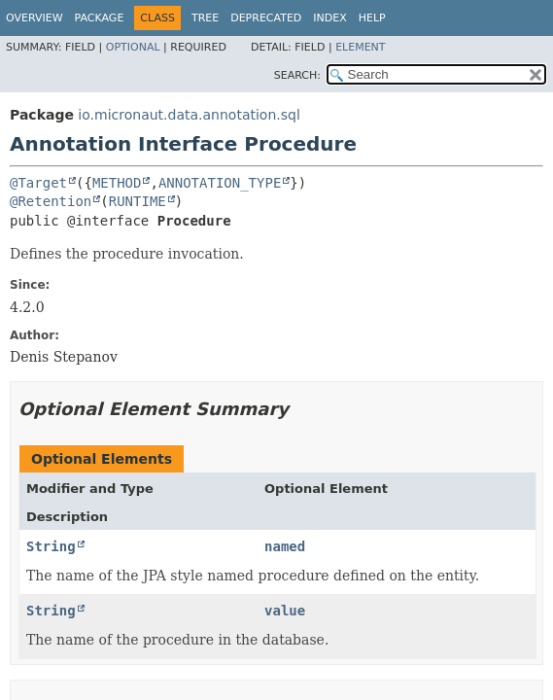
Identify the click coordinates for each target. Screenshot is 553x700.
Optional (133, 47)
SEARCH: (297, 75)
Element (360, 47)
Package (99, 18)
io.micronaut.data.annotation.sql (188, 114)
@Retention (50, 201)
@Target (38, 183)
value (284, 610)
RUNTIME (137, 201)
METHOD (117, 183)
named (284, 546)
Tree (205, 18)
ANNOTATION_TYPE (219, 183)
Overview (34, 18)
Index (329, 18)
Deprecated (265, 18)
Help (372, 18)
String (51, 546)
